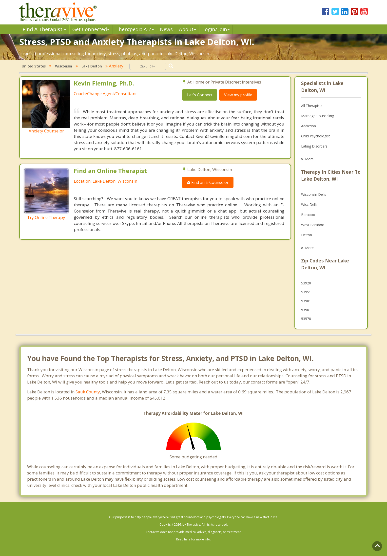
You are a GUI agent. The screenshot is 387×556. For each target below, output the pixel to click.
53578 (306, 318)
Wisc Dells (309, 204)
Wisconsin (63, 66)
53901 (306, 301)
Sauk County (88, 392)
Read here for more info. (193, 539)
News (166, 29)
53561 (306, 309)
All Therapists (312, 105)
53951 (306, 292)
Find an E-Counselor (208, 182)
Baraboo (308, 214)
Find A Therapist (44, 29)
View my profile (238, 95)
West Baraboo (312, 224)
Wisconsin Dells (313, 194)
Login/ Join (216, 29)
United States (34, 66)
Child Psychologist (315, 136)
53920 (306, 283)
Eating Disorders (314, 146)
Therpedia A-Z (135, 29)
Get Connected (90, 29)
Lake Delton (91, 66)
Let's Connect (199, 95)
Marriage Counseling (317, 115)
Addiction (308, 126)
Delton (306, 235)
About (187, 29)
